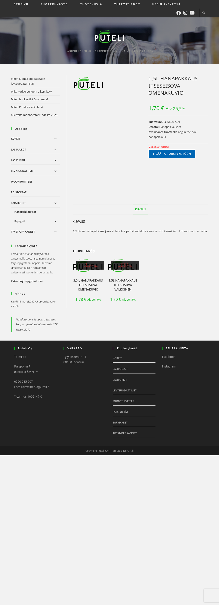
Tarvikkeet (18, 203)
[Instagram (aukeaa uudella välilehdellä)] (186, 12)
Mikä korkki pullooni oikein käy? (31, 91)
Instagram (169, 366)
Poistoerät (18, 192)
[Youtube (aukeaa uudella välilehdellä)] (193, 12)
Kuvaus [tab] (140, 209)
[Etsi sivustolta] (204, 13)
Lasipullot (18, 149)
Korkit (15, 138)
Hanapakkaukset (170, 127)
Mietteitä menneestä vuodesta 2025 (34, 115)
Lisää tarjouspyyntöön (172, 154)
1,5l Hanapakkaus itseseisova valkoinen (123, 284)
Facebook (168, 357)
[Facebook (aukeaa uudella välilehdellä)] (179, 12)
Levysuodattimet (23, 171)
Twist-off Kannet (23, 231)
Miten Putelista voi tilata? (27, 107)
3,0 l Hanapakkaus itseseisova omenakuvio (88, 284)
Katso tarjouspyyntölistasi (27, 281)
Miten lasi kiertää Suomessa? (29, 99)
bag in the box (187, 132)
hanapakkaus (157, 137)
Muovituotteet (21, 181)
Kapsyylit (19, 221)
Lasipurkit (18, 160)
